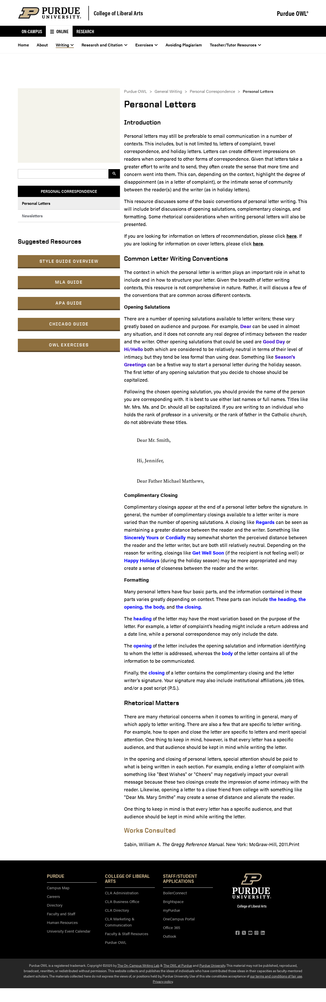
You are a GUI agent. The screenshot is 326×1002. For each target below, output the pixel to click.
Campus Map (58, 887)
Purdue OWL (135, 91)
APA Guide (69, 303)
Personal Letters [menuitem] (36, 203)
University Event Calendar (68, 931)
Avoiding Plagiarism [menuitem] (184, 45)
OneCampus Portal (179, 918)
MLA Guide (69, 282)
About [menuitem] (42, 45)
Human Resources (62, 922)
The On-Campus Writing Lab (138, 965)
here (292, 235)
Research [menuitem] (85, 31)
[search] (62, 173)
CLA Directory (117, 910)
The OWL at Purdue (178, 965)
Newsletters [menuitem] (32, 216)
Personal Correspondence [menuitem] (69, 191)
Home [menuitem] (23, 45)
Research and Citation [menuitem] (104, 45)
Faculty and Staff (61, 913)
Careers (53, 896)
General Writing (168, 91)
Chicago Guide (69, 324)
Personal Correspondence (212, 91)
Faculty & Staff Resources (126, 933)
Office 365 (171, 927)
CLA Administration (121, 892)
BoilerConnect (175, 892)
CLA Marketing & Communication (119, 922)
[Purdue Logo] (50, 13)
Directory (54, 905)
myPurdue (171, 910)
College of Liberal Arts (118, 13)
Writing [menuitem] (65, 45)
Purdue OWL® (292, 13)
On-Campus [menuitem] (32, 31)
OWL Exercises (69, 344)
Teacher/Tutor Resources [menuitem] (235, 45)
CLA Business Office (122, 901)
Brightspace (173, 901)
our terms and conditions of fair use (276, 976)
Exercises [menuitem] (146, 45)
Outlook (169, 936)
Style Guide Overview (69, 261)
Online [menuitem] (59, 31)
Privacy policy (163, 981)
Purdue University (212, 965)
